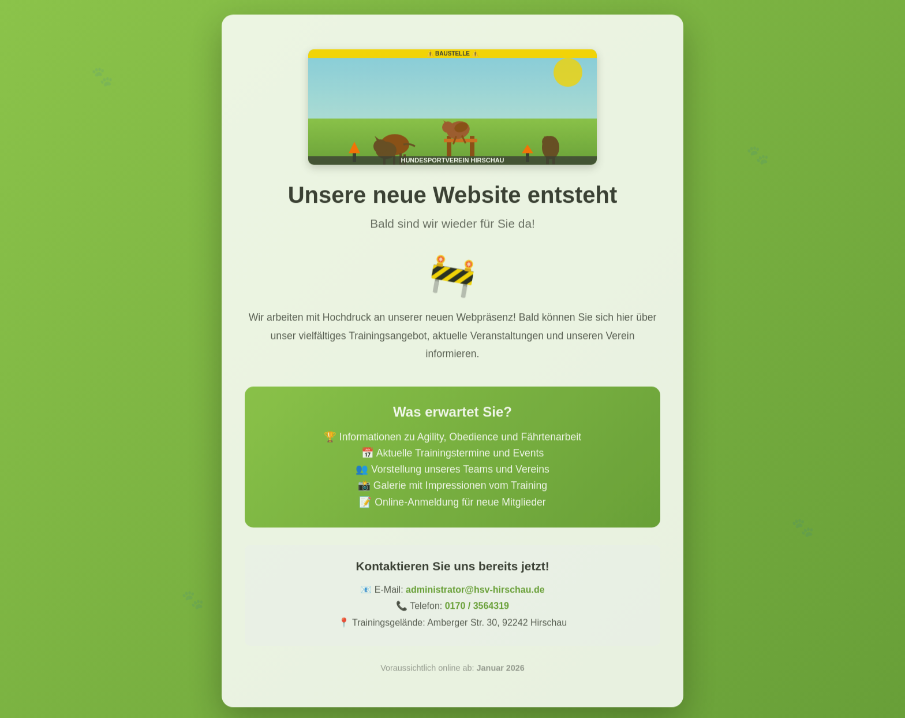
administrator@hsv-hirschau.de (475, 594)
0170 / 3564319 (477, 611)
